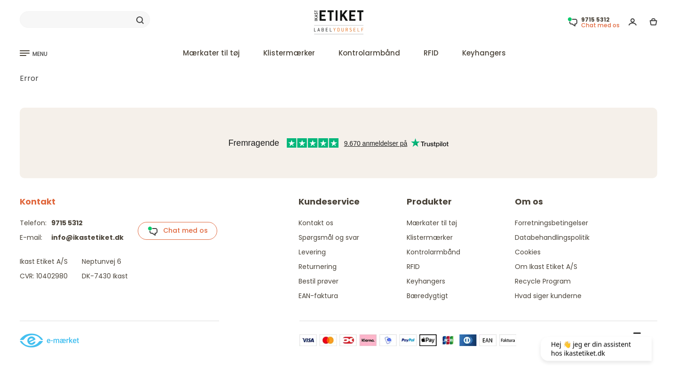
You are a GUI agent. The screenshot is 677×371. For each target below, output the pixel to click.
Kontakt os (316, 223)
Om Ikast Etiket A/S (546, 266)
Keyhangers (484, 53)
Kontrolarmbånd (369, 53)
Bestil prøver (318, 281)
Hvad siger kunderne (548, 295)
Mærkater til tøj (211, 53)
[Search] (85, 19)
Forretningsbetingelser (551, 223)
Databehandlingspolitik (552, 237)
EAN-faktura (318, 295)
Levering (312, 252)
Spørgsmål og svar (329, 237)
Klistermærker (289, 53)
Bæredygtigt (427, 295)
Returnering (318, 266)
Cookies (528, 252)
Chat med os (178, 231)
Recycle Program (543, 281)
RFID (431, 53)
